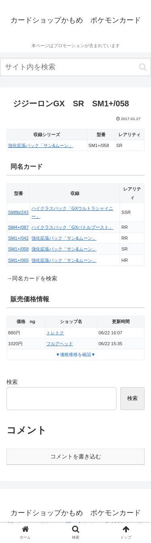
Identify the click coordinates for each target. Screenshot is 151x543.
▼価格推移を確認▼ (75, 354)
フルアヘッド (59, 343)
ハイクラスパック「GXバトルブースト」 (72, 227)
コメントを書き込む (75, 456)
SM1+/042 (18, 238)
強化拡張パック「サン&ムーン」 (40, 145)
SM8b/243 (18, 212)
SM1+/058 (18, 249)
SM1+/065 (18, 260)
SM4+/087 (18, 227)
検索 (12, 382)
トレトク (55, 332)
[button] (143, 67)
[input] (75, 67)
